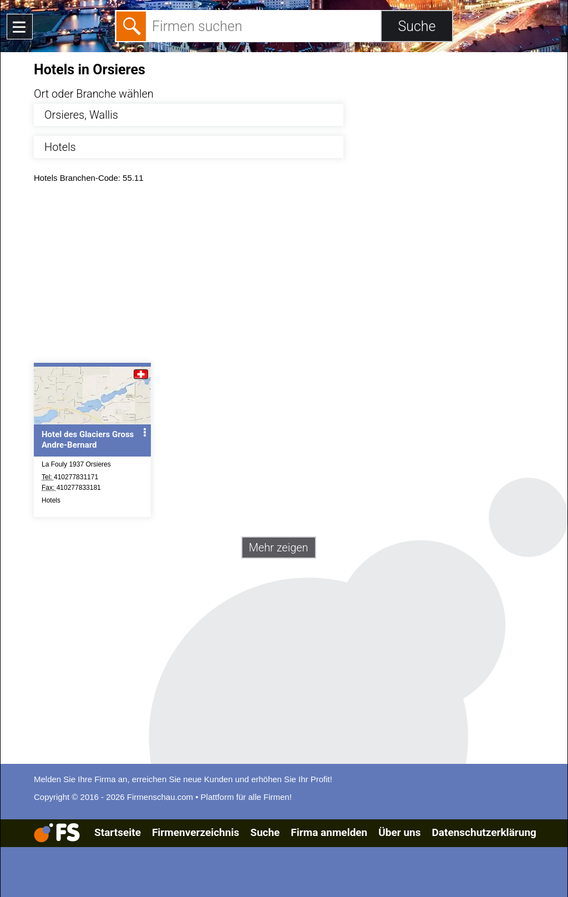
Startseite (117, 832)
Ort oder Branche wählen (94, 93)
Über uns (399, 832)
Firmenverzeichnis (195, 832)
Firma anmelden (329, 832)
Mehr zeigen (278, 547)
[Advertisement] (294, 275)
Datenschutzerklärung (484, 832)
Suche (265, 832)
